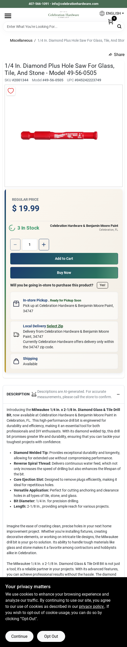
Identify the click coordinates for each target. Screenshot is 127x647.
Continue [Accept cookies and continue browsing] (19, 636)
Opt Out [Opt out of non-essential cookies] (51, 636)
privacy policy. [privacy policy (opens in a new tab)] (92, 606)
